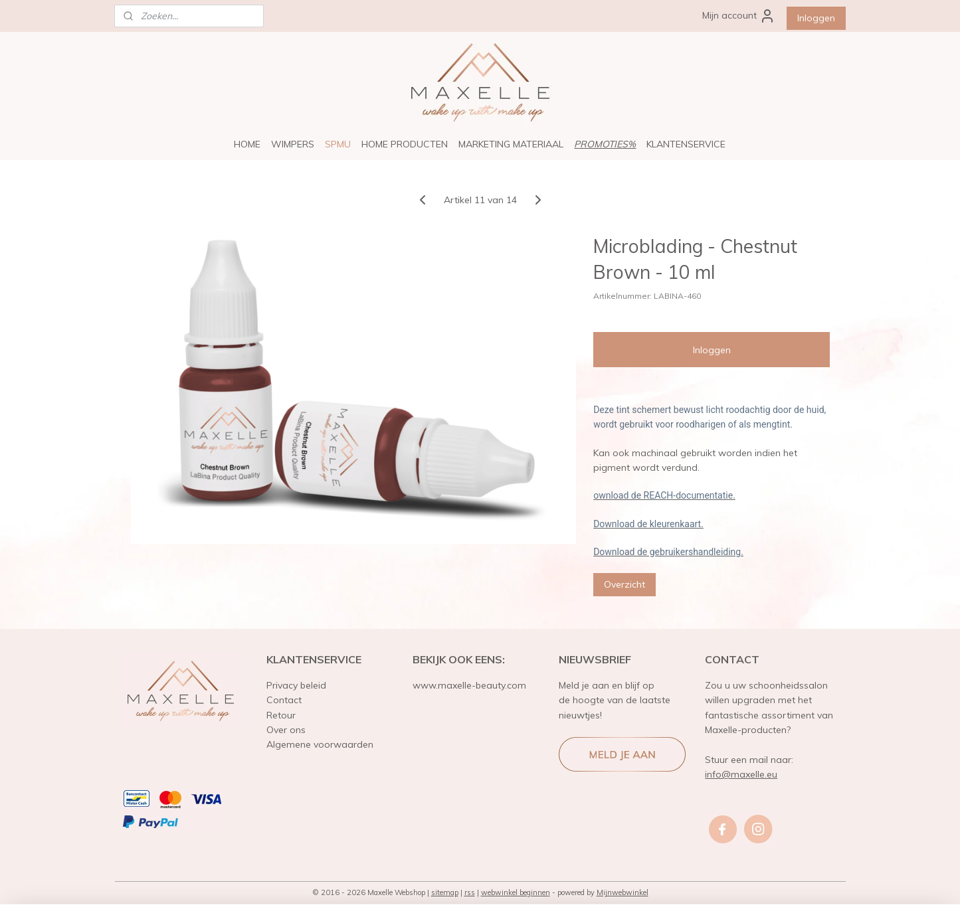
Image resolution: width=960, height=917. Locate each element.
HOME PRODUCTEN (404, 144)
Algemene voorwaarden (319, 744)
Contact (284, 700)
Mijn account (738, 16)
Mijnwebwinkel (622, 892)
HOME (247, 144)
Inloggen (816, 18)
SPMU (338, 144)
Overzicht (624, 584)
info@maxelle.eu (741, 774)
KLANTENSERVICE (685, 144)
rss (469, 892)
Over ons (286, 730)
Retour (281, 715)
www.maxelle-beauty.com (469, 685)
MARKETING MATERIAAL (510, 144)
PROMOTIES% (605, 144)
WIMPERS (292, 144)
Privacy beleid (296, 685)
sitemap (444, 892)
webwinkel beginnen (515, 892)
